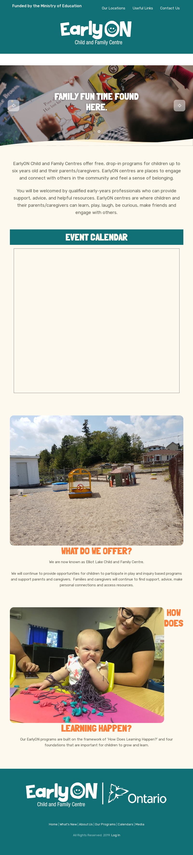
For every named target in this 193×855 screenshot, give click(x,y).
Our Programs (105, 824)
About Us (86, 824)
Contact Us (170, 8)
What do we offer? (96, 551)
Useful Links (143, 8)
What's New (68, 824)
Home (53, 824)
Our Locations (113, 8)
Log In (115, 835)
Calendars (125, 824)
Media (139, 824)
